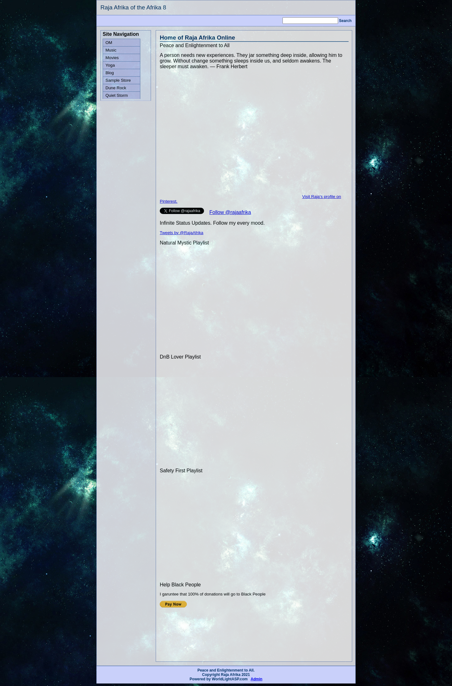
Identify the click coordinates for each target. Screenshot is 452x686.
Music (110, 50)
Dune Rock (115, 87)
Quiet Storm (116, 95)
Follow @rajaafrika (230, 212)
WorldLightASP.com (230, 679)
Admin (256, 679)
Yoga (110, 65)
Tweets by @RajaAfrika (181, 232)
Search (345, 21)
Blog (109, 72)
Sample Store (118, 80)
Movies (112, 57)
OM (108, 42)
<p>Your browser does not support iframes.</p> (207, 624)
